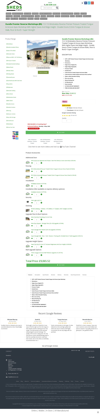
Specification (46, 274)
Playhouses (10, 87)
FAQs (72, 381)
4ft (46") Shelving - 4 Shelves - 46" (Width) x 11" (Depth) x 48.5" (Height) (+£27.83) (51, 208)
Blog (22, 381)
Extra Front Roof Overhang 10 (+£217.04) (41, 217)
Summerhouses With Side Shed (14, 80)
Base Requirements (75, 274)
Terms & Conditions (35, 381)
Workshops (10, 44)
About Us (27, 381)
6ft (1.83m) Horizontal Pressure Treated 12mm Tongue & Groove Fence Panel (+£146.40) (53, 175)
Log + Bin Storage (11, 117)
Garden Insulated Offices (13, 47)
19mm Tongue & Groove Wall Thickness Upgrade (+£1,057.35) (47, 252)
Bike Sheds (10, 100)
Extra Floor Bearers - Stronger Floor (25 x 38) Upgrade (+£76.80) (47, 223)
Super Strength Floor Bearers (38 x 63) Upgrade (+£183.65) (46, 229)
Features (30, 274)
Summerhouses (11, 77)
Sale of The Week (11, 50)
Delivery (59, 274)
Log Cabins (9, 84)
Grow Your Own (11, 127)
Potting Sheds (10, 74)
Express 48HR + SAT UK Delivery (14, 57)
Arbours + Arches (11, 114)
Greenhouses (10, 120)
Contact (82, 381)
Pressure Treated (11, 60)
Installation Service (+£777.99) (38, 183)
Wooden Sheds (10, 54)
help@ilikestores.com (13, 377)
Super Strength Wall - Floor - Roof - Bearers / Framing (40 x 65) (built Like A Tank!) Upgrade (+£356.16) (57, 236)
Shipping (61, 381)
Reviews (53, 274)
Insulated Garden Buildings (13, 64)
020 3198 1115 (51, 5)
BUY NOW (60, 132)
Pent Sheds (10, 94)
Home (17, 381)
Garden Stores (10, 104)
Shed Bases (10, 124)
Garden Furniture (11, 107)
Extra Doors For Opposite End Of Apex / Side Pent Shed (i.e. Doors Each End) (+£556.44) (53, 160)
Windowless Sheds (11, 97)
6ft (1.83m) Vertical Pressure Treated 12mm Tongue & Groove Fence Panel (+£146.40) (53, 169)
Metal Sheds (10, 67)
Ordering (67, 381)
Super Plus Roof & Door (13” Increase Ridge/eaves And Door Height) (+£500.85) (51, 244)
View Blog (91, 357)
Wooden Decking (11, 90)
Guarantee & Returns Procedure (49, 381)
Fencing (9, 110)
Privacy (77, 381)
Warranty (66, 274)
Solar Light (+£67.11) (36, 200)
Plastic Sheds (10, 70)
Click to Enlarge (43, 72)
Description (37, 274)
